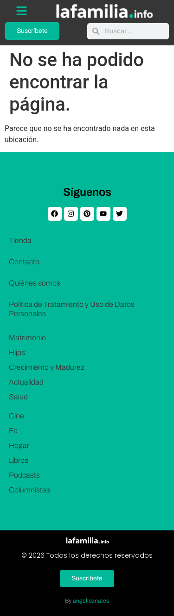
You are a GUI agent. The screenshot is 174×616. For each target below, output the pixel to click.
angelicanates (91, 600)
